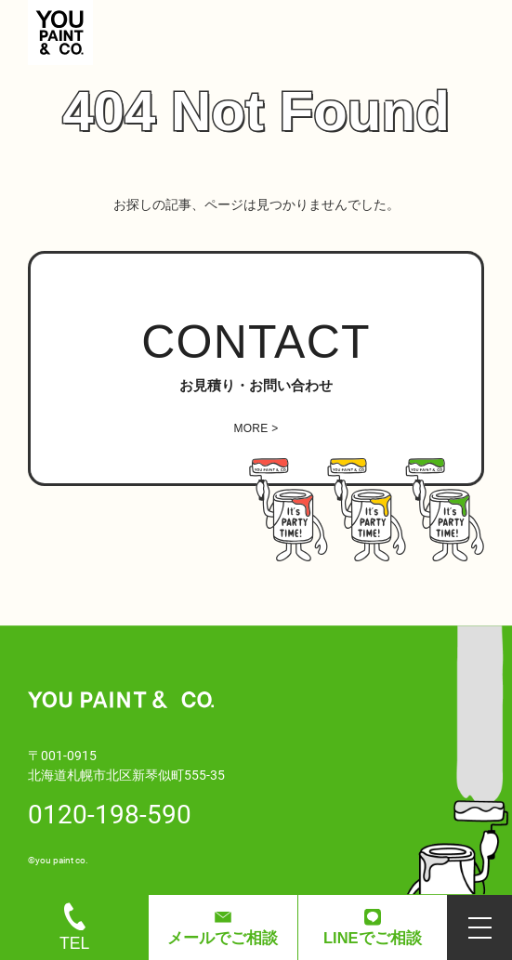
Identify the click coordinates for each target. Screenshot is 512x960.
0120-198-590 (109, 813)
